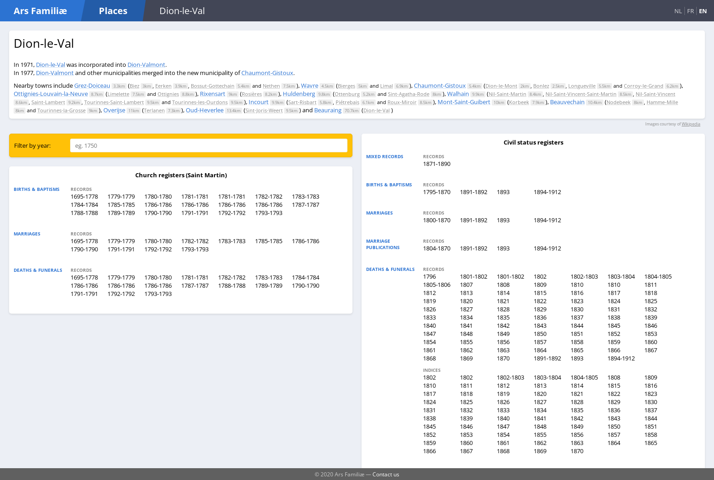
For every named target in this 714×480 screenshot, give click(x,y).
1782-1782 (268, 196)
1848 (466, 334)
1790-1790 (158, 213)
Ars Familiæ (40, 11)
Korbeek (519, 102)
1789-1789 (121, 213)
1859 (613, 342)
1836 (540, 317)
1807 (466, 284)
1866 (613, 350)
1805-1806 (436, 284)
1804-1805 (658, 276)
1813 (466, 293)
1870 (503, 358)
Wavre (309, 85)
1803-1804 (621, 276)
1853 (650, 334)
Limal (386, 85)
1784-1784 (84, 204)
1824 (613, 301)
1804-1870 (436, 248)
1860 (650, 342)
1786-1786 (158, 204)
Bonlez (541, 85)
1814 (503, 293)
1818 (650, 293)
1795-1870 (436, 192)
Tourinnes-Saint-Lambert (114, 102)
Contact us (385, 474)
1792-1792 (231, 213)
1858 (577, 342)
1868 (429, 358)
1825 (650, 301)
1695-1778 (84, 196)
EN (703, 11)
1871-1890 (436, 164)
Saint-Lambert (48, 102)
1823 (577, 301)
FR (690, 11)
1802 (540, 276)
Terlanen (154, 110)
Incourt (259, 102)
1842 (503, 325)
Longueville (582, 85)
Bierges (346, 85)
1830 (577, 309)
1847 (429, 334)
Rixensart (212, 94)
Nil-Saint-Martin (507, 93)
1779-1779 (121, 196)
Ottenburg (347, 93)
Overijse (114, 110)
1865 (577, 350)
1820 (466, 301)
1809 (540, 284)
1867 (650, 350)
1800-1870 (436, 220)
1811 (650, 284)
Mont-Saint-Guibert (464, 102)
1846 (650, 325)
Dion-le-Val (50, 64)
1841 (466, 325)
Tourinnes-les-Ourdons (200, 102)
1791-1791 (195, 213)
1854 (429, 342)
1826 (429, 309)
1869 (466, 358)
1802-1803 (584, 276)
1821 (503, 301)
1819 (429, 301)
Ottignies (168, 93)
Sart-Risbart (302, 102)
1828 (503, 309)
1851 (577, 334)
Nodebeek (619, 102)
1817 (613, 293)
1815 (540, 293)
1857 (540, 342)
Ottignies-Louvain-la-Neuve (51, 94)
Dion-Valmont (146, 64)
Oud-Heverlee (205, 110)
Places (113, 11)
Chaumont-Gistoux (267, 73)
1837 (577, 317)
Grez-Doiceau (92, 85)
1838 (613, 317)
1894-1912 (547, 192)
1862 (466, 350)
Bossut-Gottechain (213, 85)
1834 (466, 317)
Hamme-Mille (662, 102)
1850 (540, 334)
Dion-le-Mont (501, 85)
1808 (503, 284)
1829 (540, 309)
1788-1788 (84, 213)
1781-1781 (195, 196)
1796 (429, 276)
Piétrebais (347, 102)
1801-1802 (473, 276)
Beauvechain (567, 102)
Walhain (458, 94)
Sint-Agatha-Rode (408, 93)
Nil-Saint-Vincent (655, 93)
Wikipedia (691, 124)
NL (678, 11)
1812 (429, 293)
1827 (466, 309)
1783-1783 (305, 196)
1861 (429, 350)
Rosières (252, 93)
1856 (503, 342)
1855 (466, 342)
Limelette (118, 93)
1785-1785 (121, 204)
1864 (540, 350)
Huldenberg (299, 94)
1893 (503, 192)
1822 (540, 301)
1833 (429, 317)
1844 (577, 325)
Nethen (271, 85)
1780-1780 (158, 196)
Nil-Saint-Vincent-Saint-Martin (581, 93)
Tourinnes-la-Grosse (61, 110)
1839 (650, 317)
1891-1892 (473, 192)
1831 (613, 309)
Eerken (163, 85)
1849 (503, 334)
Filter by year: (32, 145)
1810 (577, 284)
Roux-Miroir (402, 102)
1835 (503, 317)
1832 (650, 309)
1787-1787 (305, 204)
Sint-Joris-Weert (264, 110)
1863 (503, 350)
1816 (577, 293)
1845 (613, 325)
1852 (613, 334)
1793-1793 (268, 213)
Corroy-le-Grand (643, 85)
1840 (429, 325)
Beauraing (328, 110)
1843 (540, 325)
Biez (134, 85)
